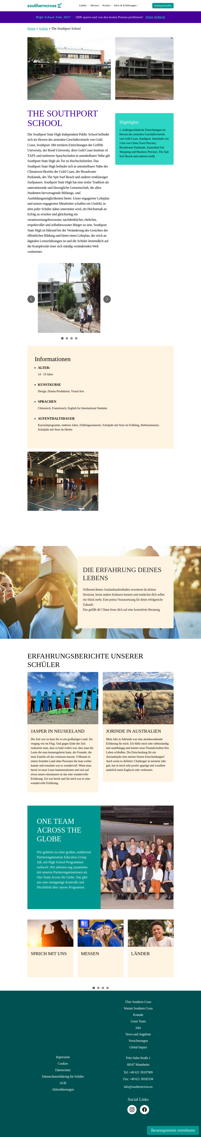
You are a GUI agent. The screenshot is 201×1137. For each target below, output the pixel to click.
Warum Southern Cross (138, 1007)
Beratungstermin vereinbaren (172, 1130)
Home (31, 28)
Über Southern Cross (138, 1001)
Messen (94, 5)
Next (179, 950)
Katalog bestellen (163, 5)
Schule (43, 28)
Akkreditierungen (63, 1089)
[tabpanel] (69, 299)
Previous (22, 950)
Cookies (63, 1063)
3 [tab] (103, 987)
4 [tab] (107, 987)
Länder (83, 5)
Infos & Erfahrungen (125, 5)
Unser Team (138, 1020)
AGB (62, 1082)
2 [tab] (98, 987)
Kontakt (138, 1014)
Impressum (63, 1056)
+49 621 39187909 (141, 1071)
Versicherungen (138, 1040)
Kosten (106, 5)
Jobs (138, 1027)
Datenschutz (63, 1069)
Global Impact (138, 1046)
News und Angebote (138, 1033)
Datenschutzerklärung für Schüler (63, 1076)
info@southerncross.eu (138, 1086)
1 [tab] (93, 987)
